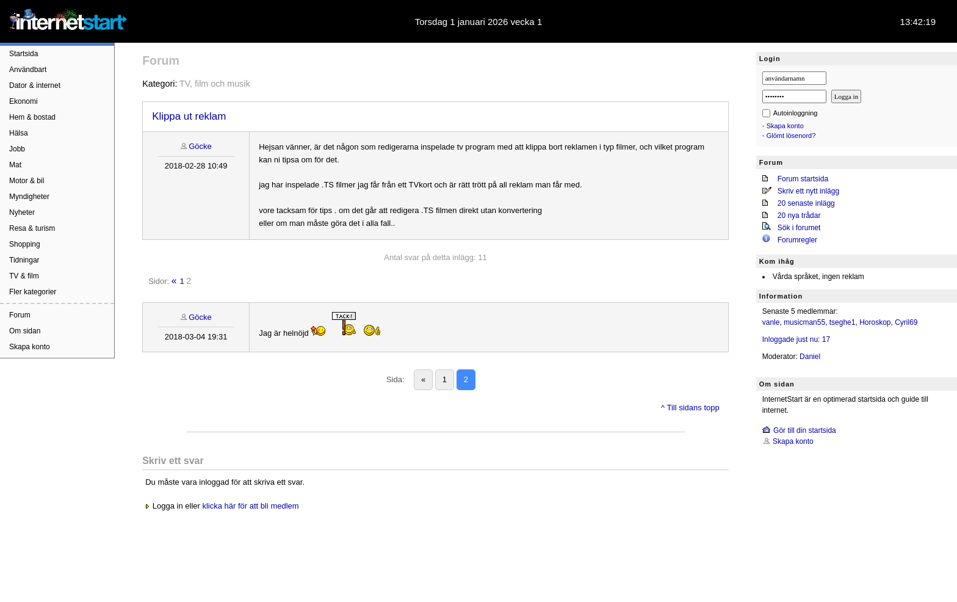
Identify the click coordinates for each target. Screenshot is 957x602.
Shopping (24, 244)
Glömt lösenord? (791, 135)
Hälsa (18, 133)
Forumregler (797, 240)
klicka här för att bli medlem (250, 505)
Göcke (200, 146)
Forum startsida (803, 179)
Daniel (810, 356)
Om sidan (24, 331)
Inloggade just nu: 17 (796, 339)
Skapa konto (29, 347)
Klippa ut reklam (189, 116)
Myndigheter (29, 196)
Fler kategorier (32, 292)
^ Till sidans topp (690, 407)
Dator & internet (34, 85)
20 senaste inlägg (806, 203)
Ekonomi (23, 101)
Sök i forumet (799, 227)
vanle (771, 322)
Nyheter (22, 212)
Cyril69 (906, 322)
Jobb (17, 149)
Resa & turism (32, 228)
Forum (20, 315)
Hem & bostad (32, 117)
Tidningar (24, 260)
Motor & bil (26, 180)
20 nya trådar (799, 215)
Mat (15, 165)
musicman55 (804, 322)
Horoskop (874, 322)
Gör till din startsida (804, 430)
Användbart (27, 69)
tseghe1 (842, 322)
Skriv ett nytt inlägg (808, 191)
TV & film (24, 276)
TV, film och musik (214, 84)
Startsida (23, 53)
